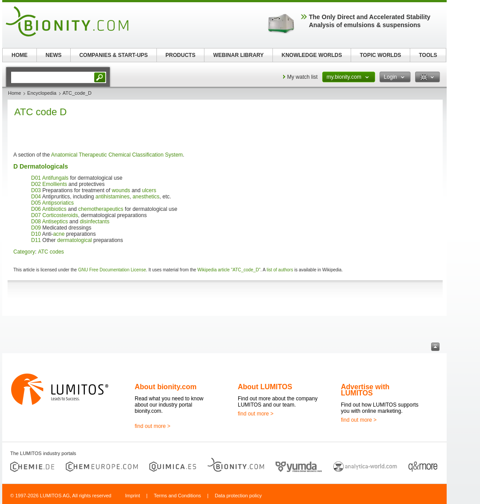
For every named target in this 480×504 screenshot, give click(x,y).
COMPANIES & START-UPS (113, 55)
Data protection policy (238, 495)
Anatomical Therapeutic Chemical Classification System (117, 155)
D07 (36, 215)
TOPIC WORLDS (380, 55)
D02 (36, 184)
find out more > (152, 426)
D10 (36, 234)
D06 (36, 209)
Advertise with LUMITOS (365, 390)
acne (58, 234)
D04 (36, 197)
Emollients (54, 184)
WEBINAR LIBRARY (238, 55)
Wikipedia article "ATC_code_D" (228, 269)
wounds (121, 190)
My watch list (302, 77)
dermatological (74, 240)
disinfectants (94, 221)
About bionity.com (165, 387)
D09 (36, 228)
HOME (20, 55)
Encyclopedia (41, 93)
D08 (36, 221)
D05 (36, 203)
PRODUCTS (180, 55)
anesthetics (146, 197)
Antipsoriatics (58, 203)
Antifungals (55, 178)
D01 (36, 178)
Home (14, 93)
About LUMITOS (265, 387)
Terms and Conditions (177, 495)
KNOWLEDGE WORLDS (312, 55)
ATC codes (51, 252)
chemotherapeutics (100, 209)
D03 (36, 190)
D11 (36, 240)
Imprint (132, 495)
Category (24, 252)
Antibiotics (54, 209)
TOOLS (428, 55)
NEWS (54, 55)
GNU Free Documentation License (112, 269)
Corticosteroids (60, 215)
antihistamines (113, 197)
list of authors (280, 269)
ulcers (149, 190)
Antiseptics (55, 221)
